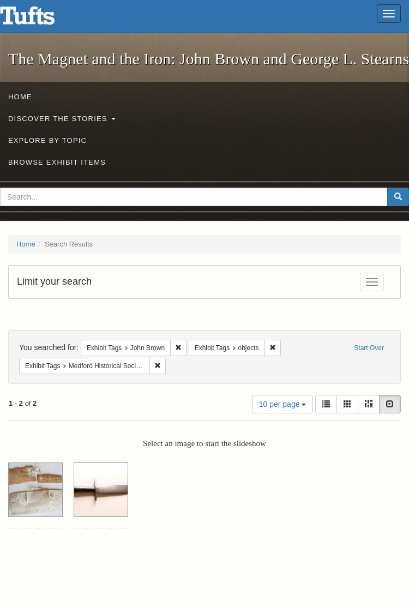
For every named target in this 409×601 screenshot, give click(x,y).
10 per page (282, 404)
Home (20, 97)
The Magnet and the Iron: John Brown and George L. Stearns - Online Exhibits (41, 19)
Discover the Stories (62, 119)
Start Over (369, 348)
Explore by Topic (47, 140)
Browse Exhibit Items (57, 162)
